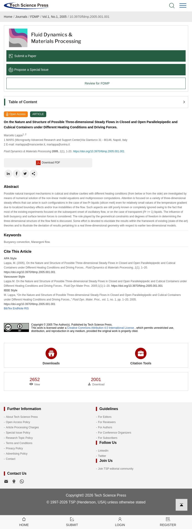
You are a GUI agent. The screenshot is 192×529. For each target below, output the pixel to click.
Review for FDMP (97, 83)
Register (168, 521)
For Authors (105, 427)
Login (120, 521)
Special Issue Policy (18, 432)
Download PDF (48, 163)
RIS (26, 308)
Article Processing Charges (22, 427)
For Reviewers (106, 422)
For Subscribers (107, 438)
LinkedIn (103, 450)
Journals (21, 16)
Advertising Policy (17, 453)
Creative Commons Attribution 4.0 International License (100, 327)
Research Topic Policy (19, 438)
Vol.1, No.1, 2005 (54, 16)
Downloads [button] (51, 356)
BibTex (8, 308)
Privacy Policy (14, 448)
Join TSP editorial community (115, 468)
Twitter (102, 456)
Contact (10, 459)
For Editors (104, 416)
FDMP (34, 16)
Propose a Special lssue (29, 69)
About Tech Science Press (22, 416)
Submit (72, 521)
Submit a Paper (22, 56)
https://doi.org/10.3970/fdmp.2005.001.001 (98, 151)
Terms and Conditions (19, 443)
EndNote (18, 308)
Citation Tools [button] (140, 356)
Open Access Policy (18, 422)
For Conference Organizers (114, 432)
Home (8, 16)
